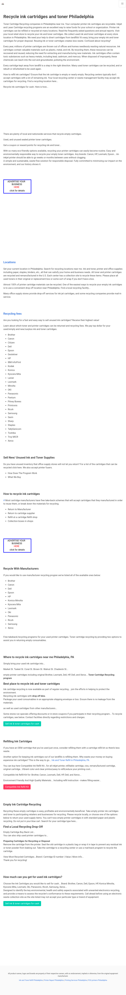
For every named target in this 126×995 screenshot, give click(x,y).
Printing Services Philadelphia (76, 980)
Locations (9, 262)
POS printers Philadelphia (97, 980)
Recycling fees (12, 313)
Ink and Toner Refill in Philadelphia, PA (70, 760)
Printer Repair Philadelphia (54, 980)
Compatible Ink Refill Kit (17, 787)
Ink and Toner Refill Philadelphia (31, 980)
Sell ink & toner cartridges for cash (22, 723)
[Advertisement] (63, 110)
